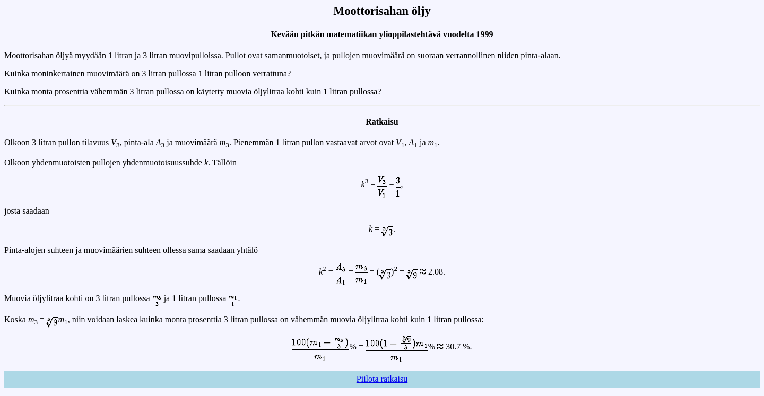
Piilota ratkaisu (382, 378)
